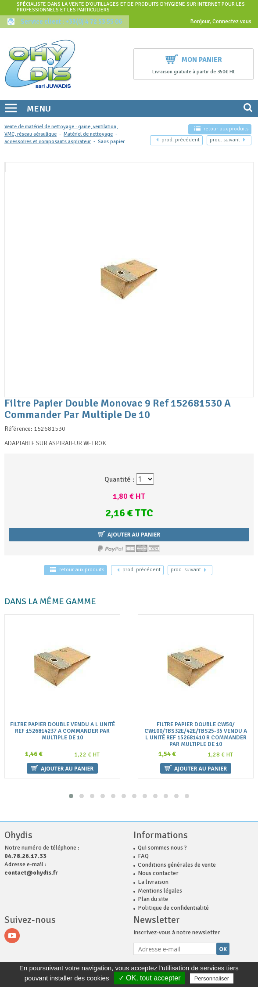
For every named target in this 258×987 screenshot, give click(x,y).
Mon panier (193, 59)
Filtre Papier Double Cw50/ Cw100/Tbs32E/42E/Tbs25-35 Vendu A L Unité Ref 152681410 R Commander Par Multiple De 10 (195, 734)
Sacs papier (111, 141)
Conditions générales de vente (177, 864)
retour (221, 129)
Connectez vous (231, 21)
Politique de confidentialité (173, 907)
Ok (223, 949)
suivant (227, 140)
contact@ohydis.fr (31, 872)
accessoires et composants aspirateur (47, 141)
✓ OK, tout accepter (149, 978)
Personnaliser (211, 978)
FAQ (143, 856)
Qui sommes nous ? (162, 847)
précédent (178, 140)
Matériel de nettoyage (88, 134)
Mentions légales (160, 890)
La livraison (153, 882)
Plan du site (153, 899)
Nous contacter (158, 873)
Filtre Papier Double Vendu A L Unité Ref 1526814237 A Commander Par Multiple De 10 (62, 731)
